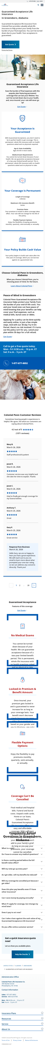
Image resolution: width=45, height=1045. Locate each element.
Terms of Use (6, 1040)
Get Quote (9, 44)
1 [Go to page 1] (16, 585)
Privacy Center (17, 1040)
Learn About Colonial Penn (21, 286)
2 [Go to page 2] (19, 585)
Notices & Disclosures (31, 1040)
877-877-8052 (11, 995)
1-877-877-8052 (32, 1)
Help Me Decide (21, 954)
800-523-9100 (13, 997)
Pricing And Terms (7, 50)
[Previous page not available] (11, 585)
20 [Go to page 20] (28, 585)
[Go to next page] (34, 585)
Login (40, 1)
